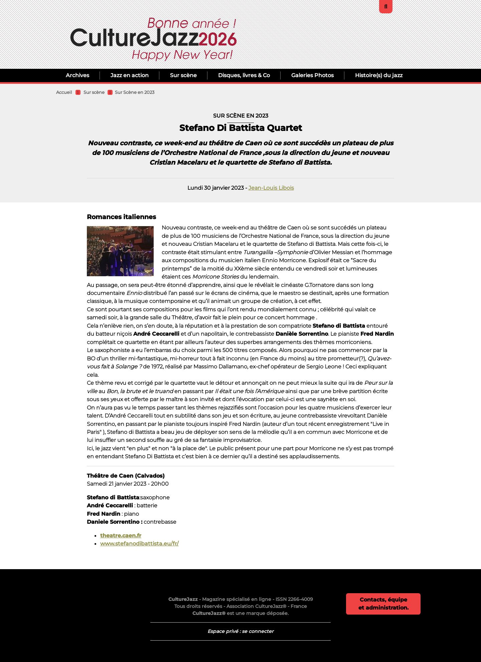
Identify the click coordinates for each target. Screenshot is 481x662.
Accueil (64, 92)
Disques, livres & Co (244, 75)
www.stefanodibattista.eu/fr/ (139, 543)
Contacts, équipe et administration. (383, 604)
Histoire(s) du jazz (379, 75)
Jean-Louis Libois (271, 187)
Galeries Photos (312, 75)
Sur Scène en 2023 (134, 92)
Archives (77, 75)
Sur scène (183, 75)
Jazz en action (130, 75)
